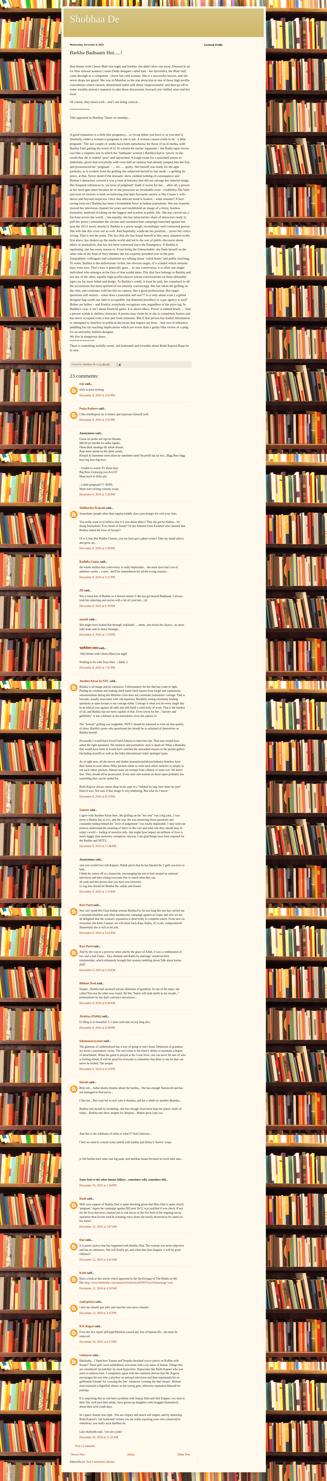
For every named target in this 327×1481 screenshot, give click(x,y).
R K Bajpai (86, 1326)
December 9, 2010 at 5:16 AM (97, 970)
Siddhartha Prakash (92, 507)
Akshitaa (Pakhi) (90, 1016)
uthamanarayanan (91, 1041)
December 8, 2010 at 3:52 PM (97, 419)
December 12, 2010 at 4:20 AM (98, 1288)
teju (81, 383)
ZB (81, 590)
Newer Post (78, 1454)
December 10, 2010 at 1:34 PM (98, 1185)
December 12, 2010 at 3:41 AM (98, 1259)
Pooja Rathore (88, 408)
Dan (82, 1239)
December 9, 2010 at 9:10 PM (97, 1069)
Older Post (183, 1454)
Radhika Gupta (89, 561)
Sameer (84, 810)
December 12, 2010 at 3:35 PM (98, 1313)
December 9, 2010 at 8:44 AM (97, 1003)
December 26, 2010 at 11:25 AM (98, 1437)
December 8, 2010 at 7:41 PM (97, 667)
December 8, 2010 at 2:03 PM (97, 395)
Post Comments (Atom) (100, 1461)
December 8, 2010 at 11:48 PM (97, 846)
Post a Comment (85, 1446)
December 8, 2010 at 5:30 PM (97, 548)
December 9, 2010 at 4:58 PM (97, 1027)
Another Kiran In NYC (94, 681)
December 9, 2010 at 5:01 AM (97, 933)
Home (131, 1454)
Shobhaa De (95, 19)
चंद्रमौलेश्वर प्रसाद (88, 648)
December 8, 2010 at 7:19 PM (97, 634)
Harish (83, 1082)
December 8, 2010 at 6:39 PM (97, 606)
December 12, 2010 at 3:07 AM (98, 1226)
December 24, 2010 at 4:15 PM (98, 1341)
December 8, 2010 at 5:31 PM (97, 577)
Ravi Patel (86, 905)
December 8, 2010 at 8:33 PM (97, 796)
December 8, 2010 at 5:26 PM (97, 494)
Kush (82, 1198)
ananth (83, 619)
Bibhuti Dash (87, 983)
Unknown (85, 1355)
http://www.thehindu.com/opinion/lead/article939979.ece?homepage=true (129, 1282)
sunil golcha (87, 1301)
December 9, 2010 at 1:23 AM (97, 891)
